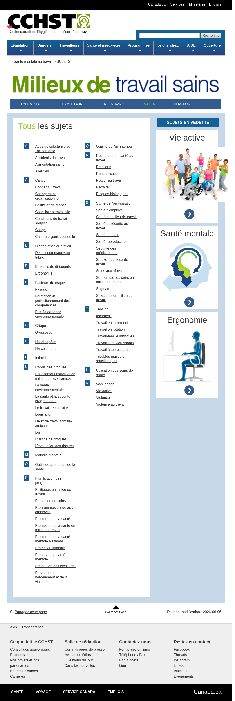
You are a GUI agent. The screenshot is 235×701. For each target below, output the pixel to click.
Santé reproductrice (112, 241)
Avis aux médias (78, 655)
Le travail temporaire (51, 408)
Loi (37, 432)
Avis (13, 627)
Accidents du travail (50, 158)
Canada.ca (208, 692)
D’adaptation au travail (53, 246)
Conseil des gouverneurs (30, 649)
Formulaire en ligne (134, 649)
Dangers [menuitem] (44, 47)
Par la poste (128, 660)
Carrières (17, 676)
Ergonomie (43, 273)
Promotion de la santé (52, 519)
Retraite (102, 187)
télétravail (103, 316)
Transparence (32, 627)
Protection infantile (50, 548)
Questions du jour (79, 660)
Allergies (42, 171)
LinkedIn (181, 666)
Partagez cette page (28, 612)
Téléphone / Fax (132, 655)
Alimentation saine (50, 164)
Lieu (122, 666)
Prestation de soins (50, 501)
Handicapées (45, 342)
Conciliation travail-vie (52, 212)
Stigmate (103, 289)
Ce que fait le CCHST (31, 641)
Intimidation (44, 358)
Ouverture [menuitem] (212, 47)
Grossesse (43, 332)
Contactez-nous (135, 641)
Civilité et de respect (51, 205)
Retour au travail (109, 180)
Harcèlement (45, 348)
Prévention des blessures (55, 566)
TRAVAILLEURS (72, 103)
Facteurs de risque (50, 283)
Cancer (41, 180)
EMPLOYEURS (30, 103)
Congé (40, 230)
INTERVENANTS (114, 103)
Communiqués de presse (85, 649)
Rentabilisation (108, 174)
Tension (102, 309)
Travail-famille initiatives (115, 336)
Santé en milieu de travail (116, 217)
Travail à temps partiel (113, 350)
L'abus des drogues (50, 367)
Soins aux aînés (109, 271)
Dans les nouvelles (80, 666)
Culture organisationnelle (55, 237)
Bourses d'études (24, 671)
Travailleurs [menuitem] (70, 47)
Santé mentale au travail (33, 61)
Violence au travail (110, 404)
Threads (180, 655)
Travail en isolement (112, 323)
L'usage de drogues (51, 439)
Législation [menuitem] (20, 47)
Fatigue (41, 289)
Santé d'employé (109, 210)
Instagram (182, 660)
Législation (43, 414)
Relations (103, 167)
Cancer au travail (48, 187)
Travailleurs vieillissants (115, 343)
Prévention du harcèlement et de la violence (51, 577)
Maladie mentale (48, 455)
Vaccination (105, 384)
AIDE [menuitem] (191, 47)
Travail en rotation (110, 329)
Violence (103, 398)
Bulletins (180, 671)
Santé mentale (107, 235)
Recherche (211, 35)
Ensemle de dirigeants (53, 266)
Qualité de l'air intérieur (114, 146)
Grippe (40, 326)
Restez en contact (192, 641)
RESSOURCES (183, 103)
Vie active (104, 391)
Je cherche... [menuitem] (168, 47)
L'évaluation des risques (54, 446)
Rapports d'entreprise (27, 655)
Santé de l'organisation (114, 203)
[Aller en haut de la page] (115, 609)
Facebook (182, 649)
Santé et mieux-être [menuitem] (103, 47)
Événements (184, 676)
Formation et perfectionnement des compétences (52, 300)
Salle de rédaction (83, 641)
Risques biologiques (112, 194)
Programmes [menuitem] (139, 47)
